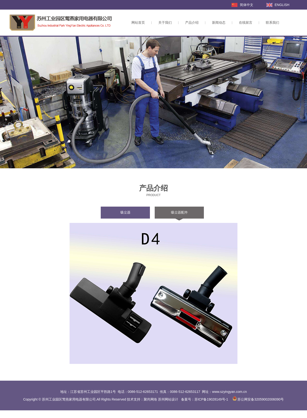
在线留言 (245, 22)
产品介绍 (192, 22)
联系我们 (272, 22)
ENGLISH (282, 5)
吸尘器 (125, 212)
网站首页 (138, 22)
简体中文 (246, 5)
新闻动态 (218, 22)
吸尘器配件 (179, 212)
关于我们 (165, 22)
